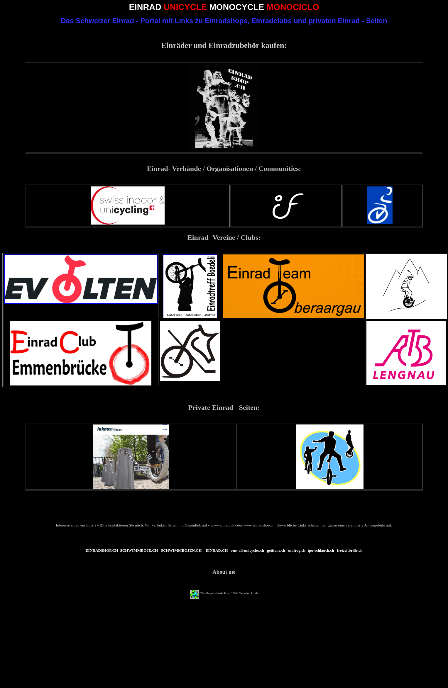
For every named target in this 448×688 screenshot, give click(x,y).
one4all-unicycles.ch (247, 550)
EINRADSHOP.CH (102, 550)
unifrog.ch (296, 550)
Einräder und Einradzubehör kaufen (222, 45)
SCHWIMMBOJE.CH (139, 550)
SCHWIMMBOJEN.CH (181, 550)
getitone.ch (276, 550)
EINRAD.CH (217, 550)
